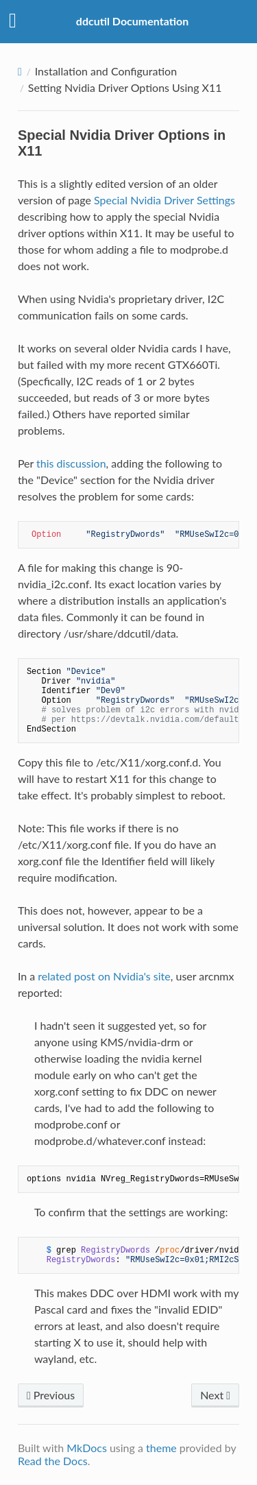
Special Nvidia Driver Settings (164, 199)
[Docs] (20, 71)
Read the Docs (53, 1460)
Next (215, 1394)
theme (161, 1447)
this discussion (71, 463)
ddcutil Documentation (132, 20)
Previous (51, 1394)
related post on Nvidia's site (104, 975)
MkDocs (86, 1447)
